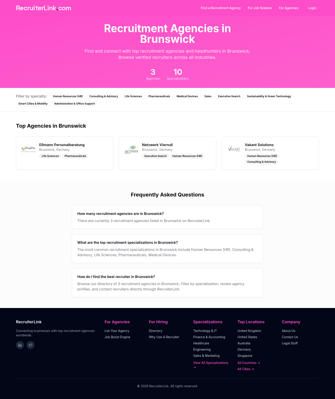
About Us (288, 331)
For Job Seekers (260, 8)
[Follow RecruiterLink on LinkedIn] (20, 345)
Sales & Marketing (206, 355)
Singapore (245, 355)
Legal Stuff (290, 343)
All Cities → (246, 369)
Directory (155, 331)
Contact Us (290, 337)
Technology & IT (205, 331)
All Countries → (249, 363)
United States (247, 337)
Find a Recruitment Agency (221, 8)
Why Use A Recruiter (164, 337)
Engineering (202, 349)
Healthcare (201, 343)
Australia (244, 343)
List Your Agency (117, 331)
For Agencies (288, 8)
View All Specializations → (210, 365)
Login (312, 8)
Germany (244, 349)
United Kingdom (249, 331)
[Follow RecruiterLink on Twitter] (31, 345)
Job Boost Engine (117, 337)
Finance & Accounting (209, 337)
